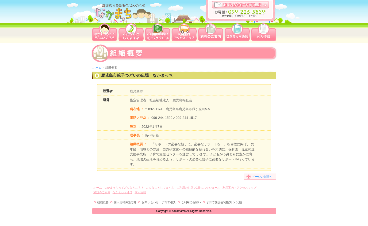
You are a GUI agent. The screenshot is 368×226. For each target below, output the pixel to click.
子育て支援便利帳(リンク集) (224, 202)
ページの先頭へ (262, 176)
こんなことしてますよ (131, 32)
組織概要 (102, 202)
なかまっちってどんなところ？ (104, 32)
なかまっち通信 (237, 32)
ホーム (97, 67)
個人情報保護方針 (125, 202)
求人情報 (263, 32)
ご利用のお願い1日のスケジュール (157, 32)
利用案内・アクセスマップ (184, 32)
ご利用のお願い (191, 202)
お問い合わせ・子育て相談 (240, 5)
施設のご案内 (210, 32)
